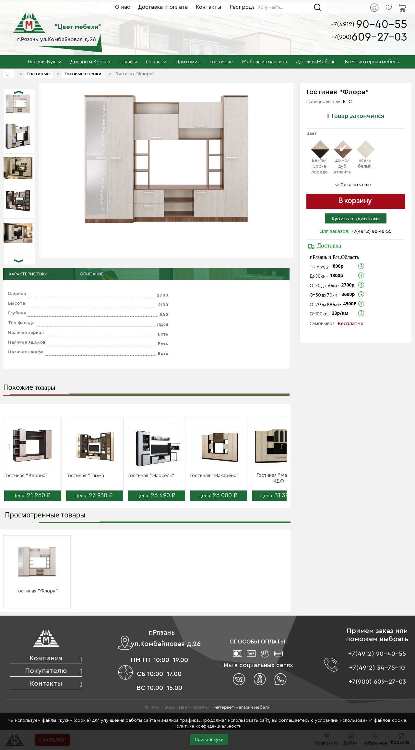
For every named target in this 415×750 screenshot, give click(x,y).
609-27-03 (379, 37)
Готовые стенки (83, 73)
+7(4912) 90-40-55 (371, 231)
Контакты (208, 7)
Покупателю (46, 670)
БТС (347, 101)
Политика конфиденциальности (207, 726)
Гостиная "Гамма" (86, 475)
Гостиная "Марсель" (151, 475)
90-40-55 (381, 24)
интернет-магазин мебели (242, 707)
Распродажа (246, 7)
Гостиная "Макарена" (214, 475)
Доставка (329, 245)
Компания (46, 658)
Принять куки (209, 739)
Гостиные (38, 73)
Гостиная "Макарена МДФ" (279, 478)
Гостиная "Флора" (37, 591)
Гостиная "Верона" (26, 475)
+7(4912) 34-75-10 (377, 668)
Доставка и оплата (163, 7)
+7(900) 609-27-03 (377, 682)
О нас (122, 7)
